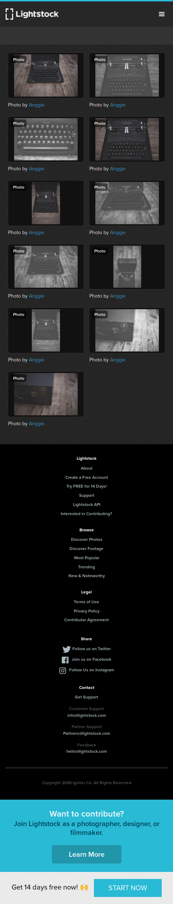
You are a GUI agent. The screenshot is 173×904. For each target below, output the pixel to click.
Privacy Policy (87, 611)
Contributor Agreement (86, 620)
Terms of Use (86, 602)
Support (86, 495)
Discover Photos (86, 539)
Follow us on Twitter (91, 649)
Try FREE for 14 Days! (86, 486)
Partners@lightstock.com (86, 733)
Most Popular (86, 558)
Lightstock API (86, 504)
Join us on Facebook (91, 659)
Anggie (36, 104)
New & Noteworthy (86, 576)
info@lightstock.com (86, 715)
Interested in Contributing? (86, 514)
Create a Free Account (86, 477)
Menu (161, 14)
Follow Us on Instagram (91, 670)
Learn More (87, 854)
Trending (86, 567)
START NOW (127, 887)
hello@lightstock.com (86, 751)
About (87, 468)
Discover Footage (86, 548)
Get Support (86, 697)
